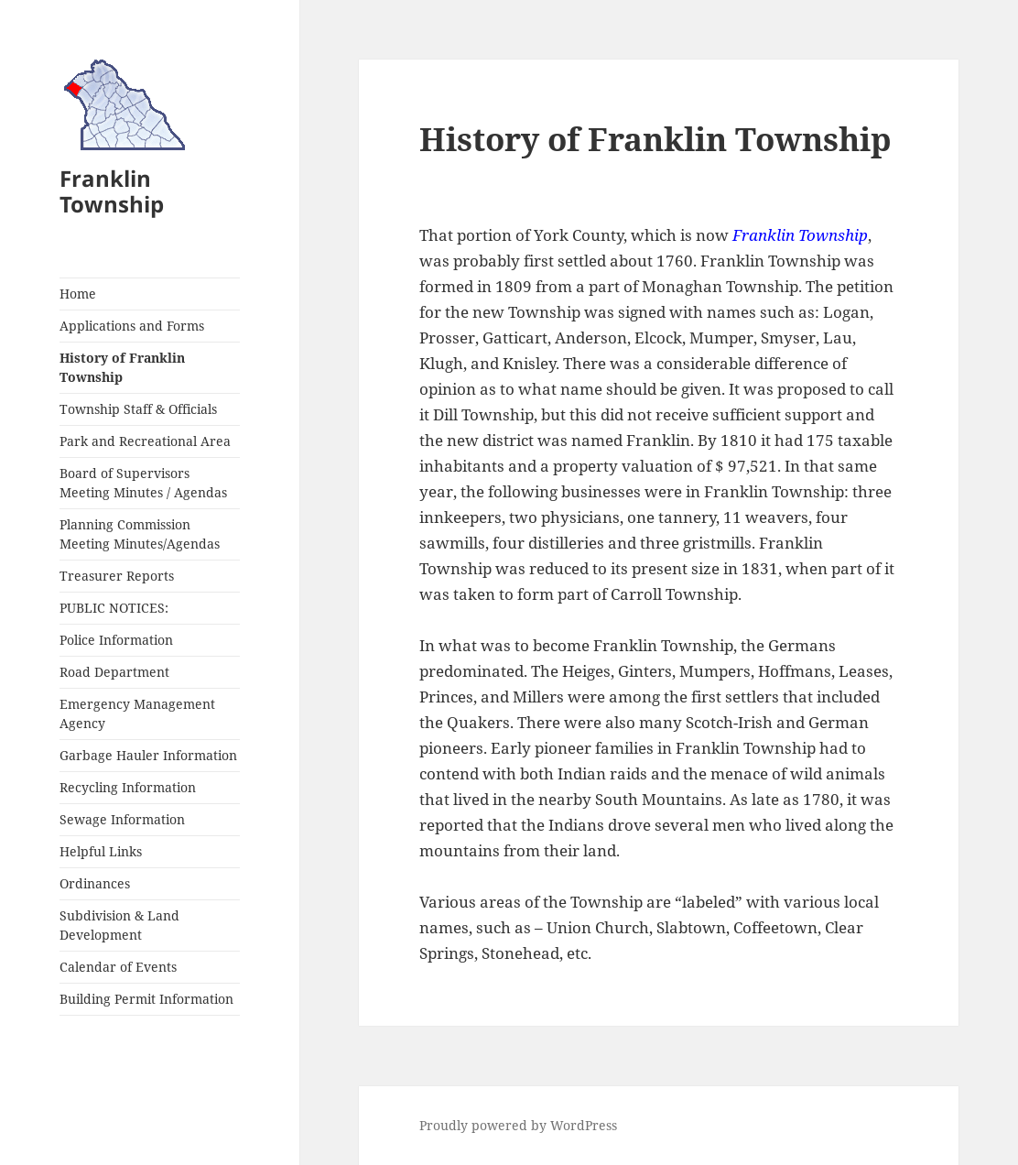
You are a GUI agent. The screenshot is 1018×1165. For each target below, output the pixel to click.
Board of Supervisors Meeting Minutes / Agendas (143, 482)
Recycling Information (128, 787)
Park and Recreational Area (145, 441)
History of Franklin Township (122, 367)
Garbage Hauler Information (148, 755)
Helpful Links (101, 851)
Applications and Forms (132, 325)
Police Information (116, 639)
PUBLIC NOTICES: (114, 607)
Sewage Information (122, 819)
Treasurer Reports (117, 575)
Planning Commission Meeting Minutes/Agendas (140, 534)
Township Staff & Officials (138, 409)
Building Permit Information (146, 998)
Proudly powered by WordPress (518, 1125)
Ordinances (95, 883)
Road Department (114, 671)
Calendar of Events (118, 966)
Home (78, 293)
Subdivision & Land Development (119, 925)
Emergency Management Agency (137, 713)
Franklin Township (112, 191)
